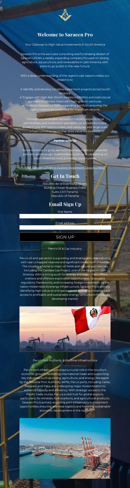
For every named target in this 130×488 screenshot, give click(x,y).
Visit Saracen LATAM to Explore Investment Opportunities (65, 167)
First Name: (65, 211)
